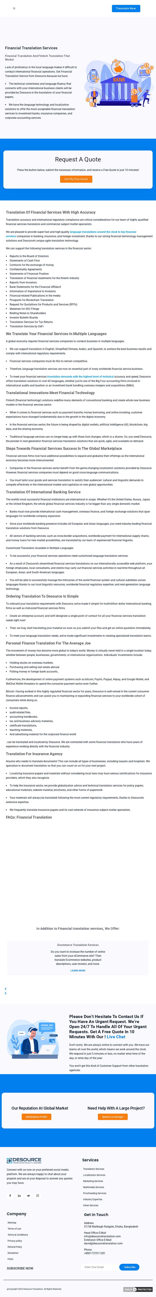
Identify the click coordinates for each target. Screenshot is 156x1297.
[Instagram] (37, 1196)
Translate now (126, 8)
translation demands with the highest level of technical (80, 376)
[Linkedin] (19, 1196)
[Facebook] (10, 1196)
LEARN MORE (78, 970)
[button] (78, 989)
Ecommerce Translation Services (78, 945)
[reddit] (28, 1196)
